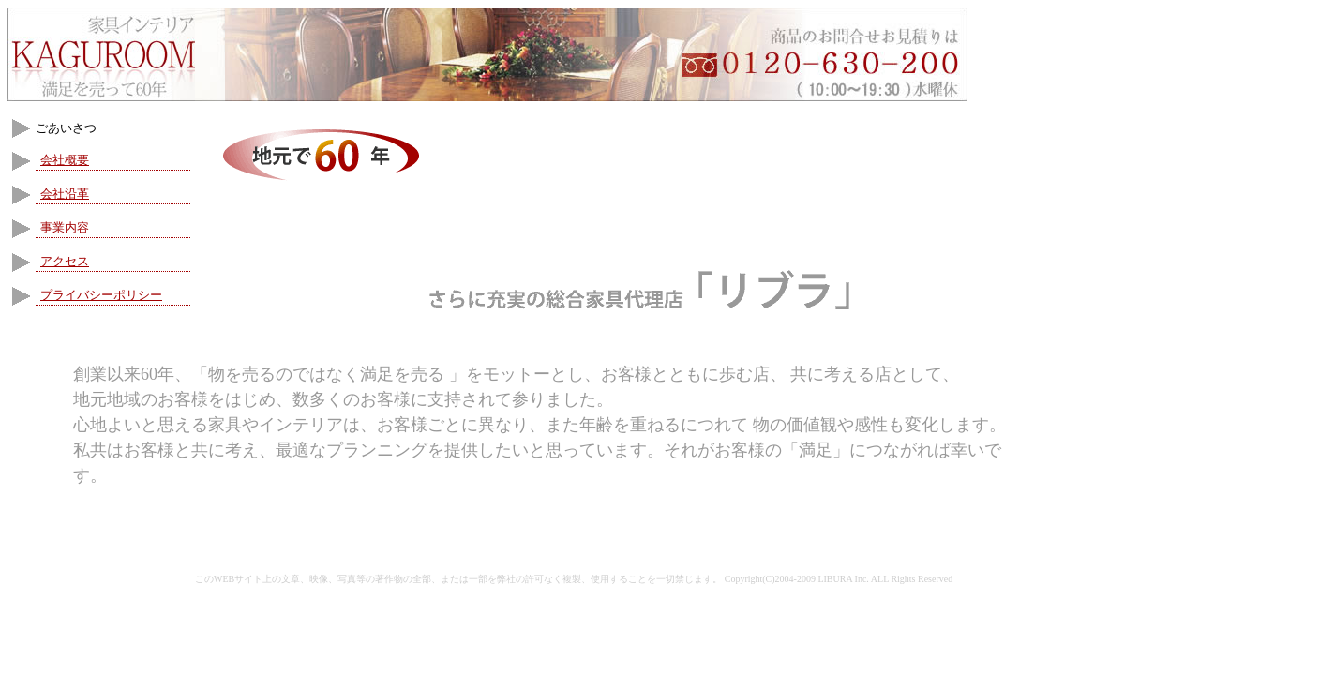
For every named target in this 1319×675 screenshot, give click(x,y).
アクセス (64, 261)
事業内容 (64, 227)
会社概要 (64, 160)
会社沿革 (64, 194)
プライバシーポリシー (101, 295)
